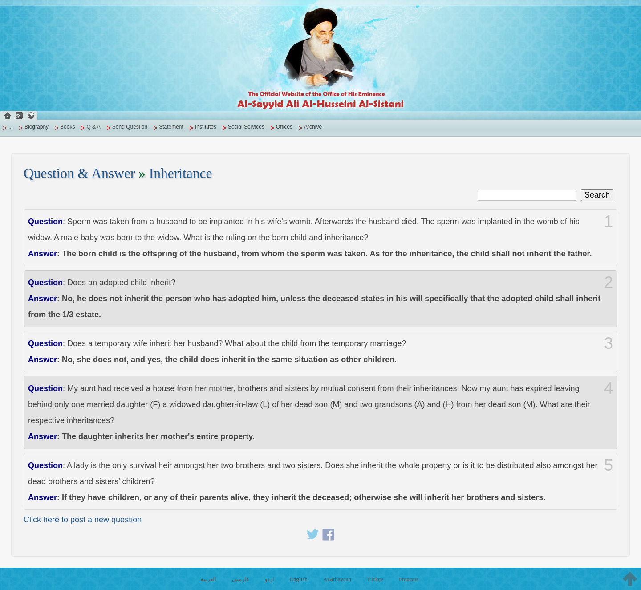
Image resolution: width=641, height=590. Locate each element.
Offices (284, 127)
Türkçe (375, 579)
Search (597, 194)
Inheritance (180, 173)
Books (67, 127)
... (10, 127)
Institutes (205, 127)
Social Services (246, 127)
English (299, 579)
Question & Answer (79, 173)
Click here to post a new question (83, 519)
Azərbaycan (337, 579)
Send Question (129, 127)
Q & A (93, 127)
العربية (208, 579)
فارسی (240, 579)
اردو (269, 579)
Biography (36, 127)
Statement (171, 127)
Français (408, 579)
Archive (313, 127)
